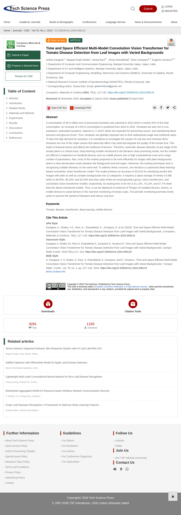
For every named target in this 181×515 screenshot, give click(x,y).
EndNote (57, 271)
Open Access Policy (16, 445)
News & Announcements (148, 22)
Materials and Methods (21, 113)
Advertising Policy (15, 477)
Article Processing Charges (20, 451)
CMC (27, 30)
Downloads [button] (48, 306)
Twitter (118, 445)
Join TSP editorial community (131, 457)
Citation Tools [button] (133, 306)
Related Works (17, 108)
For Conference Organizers (77, 456)
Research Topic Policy (17, 461)
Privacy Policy (13, 472)
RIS (63, 271)
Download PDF (80, 108)
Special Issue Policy (16, 456)
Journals (17, 30)
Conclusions (15, 132)
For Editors (68, 440)
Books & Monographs (61, 22)
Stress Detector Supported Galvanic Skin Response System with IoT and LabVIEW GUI (53, 348)
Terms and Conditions (17, 467)
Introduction (15, 103)
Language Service (115, 22)
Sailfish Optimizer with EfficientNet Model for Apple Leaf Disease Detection (46, 362)
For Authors (68, 451)
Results (13, 123)
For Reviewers (70, 445)
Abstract (13, 98)
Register (169, 11)
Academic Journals (29, 22)
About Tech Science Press (19, 440)
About (174, 22)
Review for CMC (24, 76)
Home (7, 22)
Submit (148, 8)
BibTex (49, 271)
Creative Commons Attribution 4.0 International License (121, 286)
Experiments (16, 118)
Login (166, 6)
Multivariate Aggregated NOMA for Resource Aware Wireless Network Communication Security (57, 390)
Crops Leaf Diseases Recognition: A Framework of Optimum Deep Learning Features (52, 404)
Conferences (89, 22)
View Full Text (56, 108)
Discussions (15, 128)
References (15, 137)
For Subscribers (71, 461)
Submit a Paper (18, 55)
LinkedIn (119, 440)
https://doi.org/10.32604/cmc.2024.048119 (131, 92)
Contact (9, 482)
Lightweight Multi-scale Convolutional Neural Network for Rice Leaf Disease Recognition (53, 376)
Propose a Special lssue (22, 65)
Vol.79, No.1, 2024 (42, 30)
